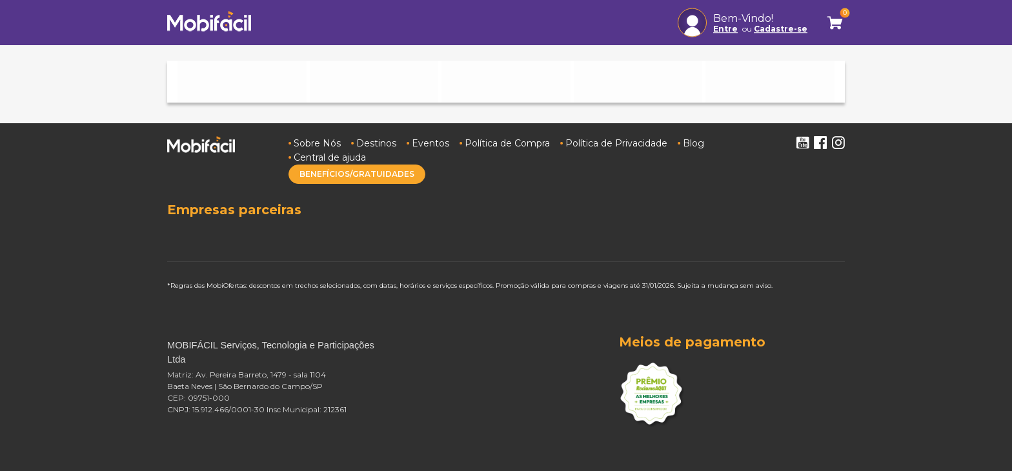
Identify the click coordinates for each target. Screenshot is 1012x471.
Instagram (838, 142)
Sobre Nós (317, 143)
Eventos (430, 143)
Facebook (820, 142)
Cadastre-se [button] (780, 29)
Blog (693, 143)
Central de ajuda (330, 157)
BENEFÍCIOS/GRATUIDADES (356, 174)
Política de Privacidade (616, 143)
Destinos (376, 143)
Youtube (802, 142)
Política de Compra (507, 143)
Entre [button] (725, 29)
